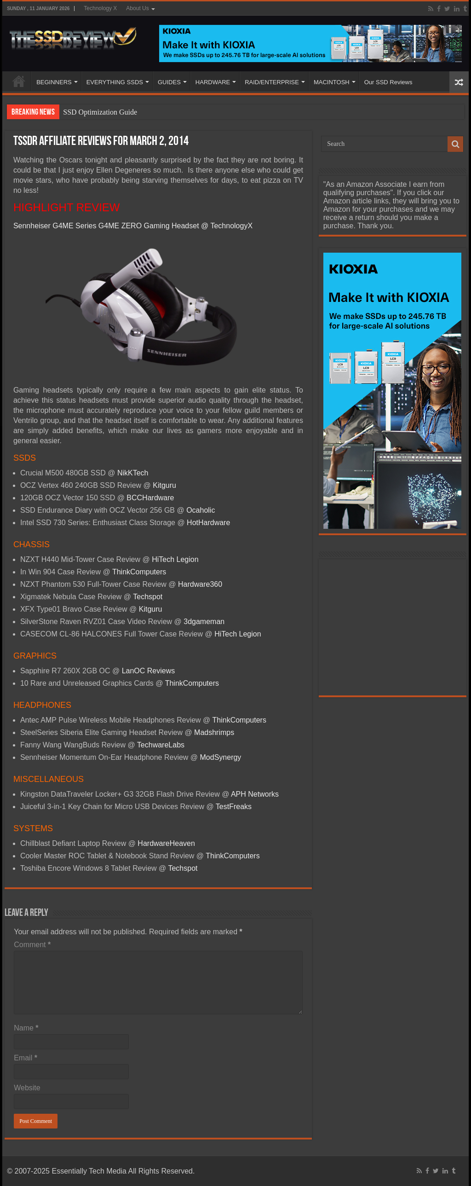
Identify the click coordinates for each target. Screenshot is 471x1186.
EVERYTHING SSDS (114, 82)
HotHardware (208, 522)
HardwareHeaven (166, 843)
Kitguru (164, 485)
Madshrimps (214, 732)
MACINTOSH (332, 82)
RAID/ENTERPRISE (272, 82)
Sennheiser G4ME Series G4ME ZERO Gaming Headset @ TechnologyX (133, 226)
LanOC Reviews (148, 671)
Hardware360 (200, 584)
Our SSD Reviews (388, 82)
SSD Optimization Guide (100, 112)
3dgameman (204, 621)
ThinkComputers (139, 572)
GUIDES (169, 82)
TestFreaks (234, 806)
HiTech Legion (175, 559)
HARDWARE (212, 82)
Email (25, 1058)
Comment (32, 945)
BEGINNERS (54, 82)
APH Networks (255, 794)
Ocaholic (200, 510)
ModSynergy (220, 757)
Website (27, 1088)
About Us (137, 8)
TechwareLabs (160, 745)
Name (26, 1028)
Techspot (147, 597)
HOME (19, 81)
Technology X (100, 8)
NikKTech (133, 473)
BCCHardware (150, 498)
